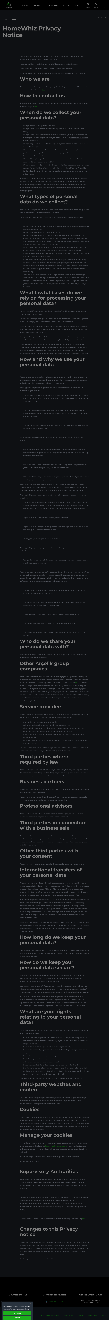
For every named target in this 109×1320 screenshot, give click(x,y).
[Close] (31, 1312)
